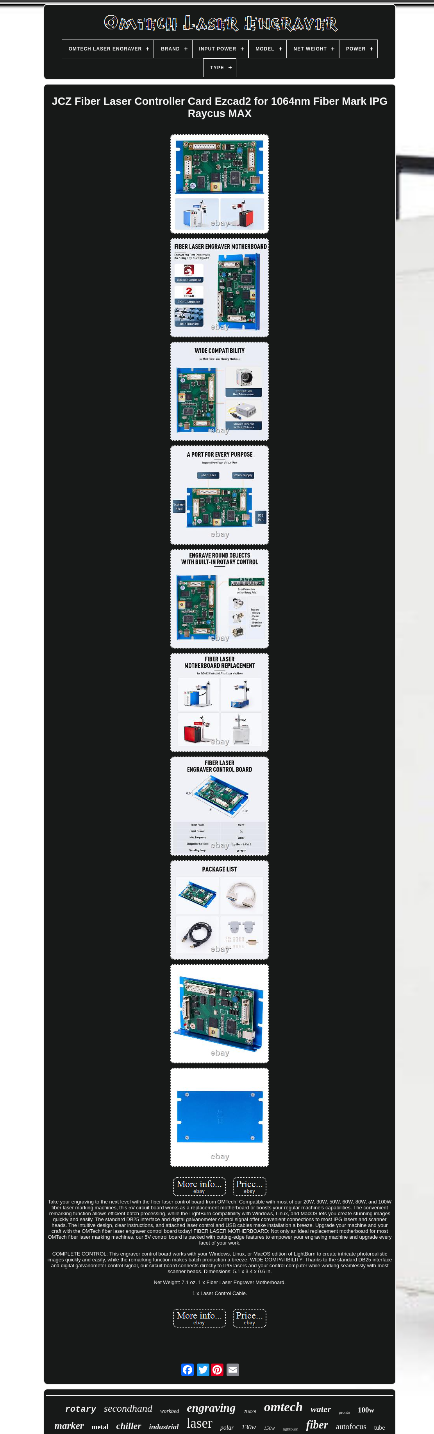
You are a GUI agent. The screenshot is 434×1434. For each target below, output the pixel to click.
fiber (317, 1424)
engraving (211, 1407)
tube (379, 1427)
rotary (80, 1409)
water (321, 1409)
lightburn (290, 1429)
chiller (128, 1426)
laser (200, 1423)
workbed (169, 1411)
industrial (164, 1427)
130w (248, 1427)
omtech (283, 1407)
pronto (344, 1412)
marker (69, 1425)
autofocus (351, 1426)
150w (269, 1428)
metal (100, 1427)
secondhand (128, 1408)
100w (366, 1410)
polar (227, 1427)
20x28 (249, 1411)
